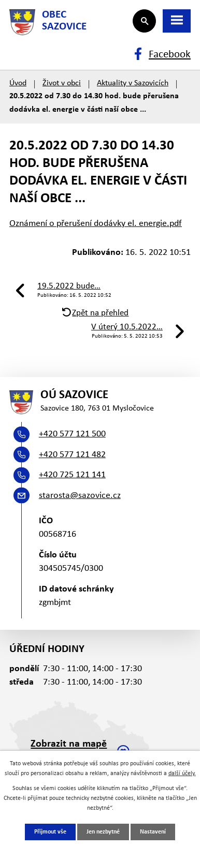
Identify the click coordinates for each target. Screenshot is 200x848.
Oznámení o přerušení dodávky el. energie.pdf (95, 224)
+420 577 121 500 (72, 434)
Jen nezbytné (103, 832)
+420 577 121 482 (72, 455)
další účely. (182, 773)
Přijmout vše (50, 832)
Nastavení (153, 832)
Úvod (17, 83)
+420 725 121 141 (72, 475)
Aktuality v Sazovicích (132, 83)
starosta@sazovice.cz (80, 496)
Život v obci (61, 83)
